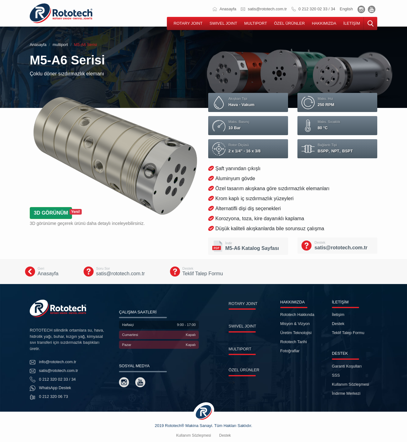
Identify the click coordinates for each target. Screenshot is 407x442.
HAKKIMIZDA (324, 23)
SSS (336, 375)
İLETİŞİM (351, 23)
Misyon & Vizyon (295, 323)
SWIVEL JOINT (223, 23)
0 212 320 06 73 (49, 397)
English (346, 9)
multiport (60, 44)
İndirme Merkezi (346, 393)
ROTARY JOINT (187, 23)
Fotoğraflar (290, 350)
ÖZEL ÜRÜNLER (289, 23)
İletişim (338, 314)
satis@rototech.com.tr (264, 9)
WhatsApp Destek (50, 388)
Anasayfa (224, 9)
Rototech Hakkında (297, 314)
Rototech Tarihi (293, 341)
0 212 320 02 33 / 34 (313, 9)
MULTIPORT (255, 23)
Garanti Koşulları (347, 366)
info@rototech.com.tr (53, 362)
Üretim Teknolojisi (296, 332)
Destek (338, 323)
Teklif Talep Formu (348, 332)
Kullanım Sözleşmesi (350, 384)
